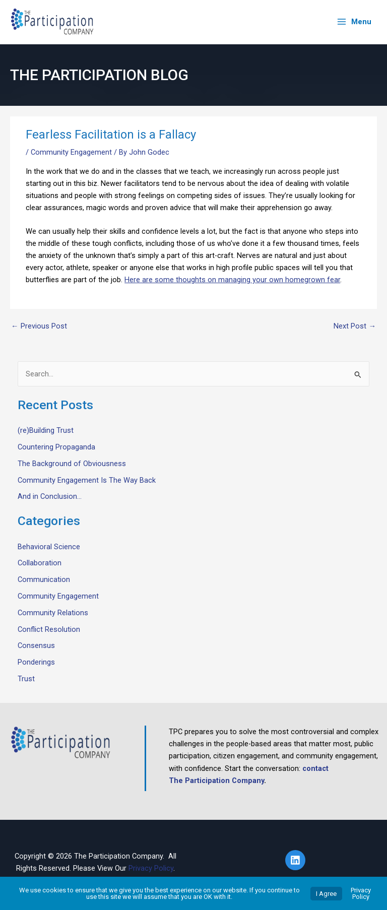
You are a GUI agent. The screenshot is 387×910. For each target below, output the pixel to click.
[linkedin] (296, 860)
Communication (44, 579)
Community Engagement (71, 151)
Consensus (36, 645)
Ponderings (36, 662)
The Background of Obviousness (72, 463)
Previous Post (39, 326)
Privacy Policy (150, 867)
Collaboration (39, 562)
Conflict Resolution (49, 628)
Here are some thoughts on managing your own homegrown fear (232, 279)
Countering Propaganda (56, 446)
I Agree (326, 893)
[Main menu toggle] (354, 22)
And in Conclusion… (50, 496)
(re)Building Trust (46, 430)
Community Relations (53, 612)
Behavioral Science (49, 546)
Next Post (355, 326)
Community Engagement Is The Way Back (87, 479)
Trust (26, 678)
